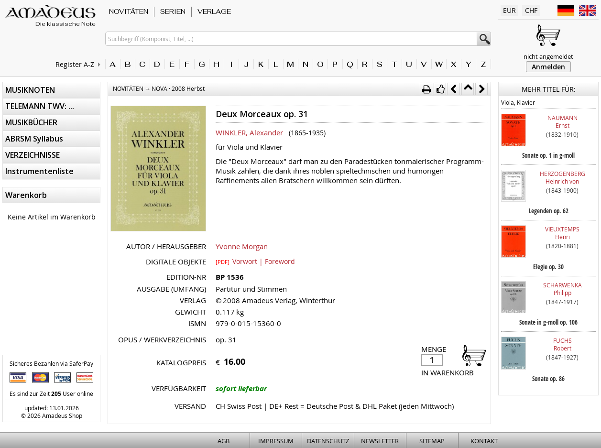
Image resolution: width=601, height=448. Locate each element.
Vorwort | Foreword (255, 261)
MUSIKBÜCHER (31, 122)
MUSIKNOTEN (30, 90)
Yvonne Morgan (242, 246)
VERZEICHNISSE (32, 155)
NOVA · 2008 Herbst (178, 88)
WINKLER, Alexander (249, 132)
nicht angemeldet (548, 56)
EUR (509, 10)
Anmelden (548, 66)
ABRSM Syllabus (34, 138)
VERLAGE (214, 11)
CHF (531, 10)
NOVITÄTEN (128, 11)
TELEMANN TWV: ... (39, 106)
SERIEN (173, 11)
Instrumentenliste (39, 171)
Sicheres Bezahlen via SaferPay (51, 363)
